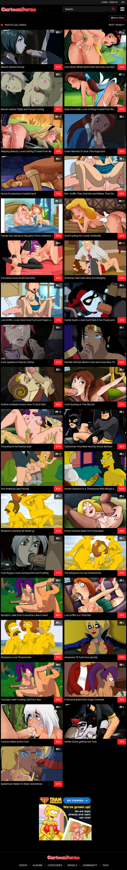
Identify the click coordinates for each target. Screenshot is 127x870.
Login (104, 2)
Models (72, 865)
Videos (23, 865)
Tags (105, 865)
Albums (37, 865)
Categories (55, 865)
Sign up (114, 2)
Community (90, 865)
